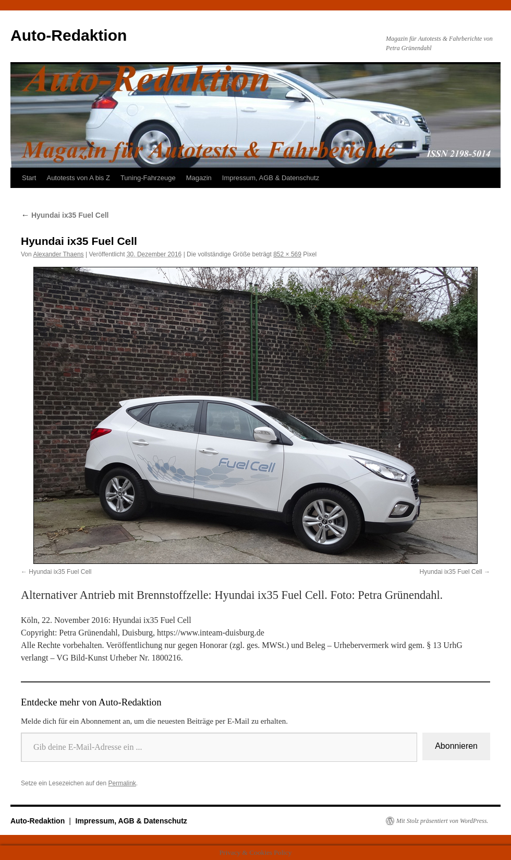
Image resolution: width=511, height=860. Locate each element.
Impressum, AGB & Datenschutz (270, 178)
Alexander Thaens (58, 254)
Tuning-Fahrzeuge (148, 178)
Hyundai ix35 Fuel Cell (65, 215)
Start (29, 178)
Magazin (199, 178)
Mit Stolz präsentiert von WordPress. (442, 820)
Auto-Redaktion (68, 35)
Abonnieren (456, 745)
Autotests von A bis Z (78, 178)
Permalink (122, 783)
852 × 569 (287, 254)
